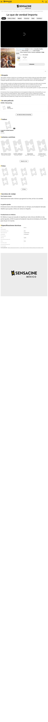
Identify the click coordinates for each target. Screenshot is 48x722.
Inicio (2, 11)
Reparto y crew (24, 161)
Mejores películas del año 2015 (13, 247)
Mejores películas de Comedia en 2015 (36, 247)
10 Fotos (24, 189)
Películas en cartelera (8, 11)
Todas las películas (16, 11)
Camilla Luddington (17, 153)
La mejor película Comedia (24, 247)
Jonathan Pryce (42, 153)
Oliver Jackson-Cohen (6, 153)
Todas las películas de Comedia (26, 11)
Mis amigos (25, 57)
